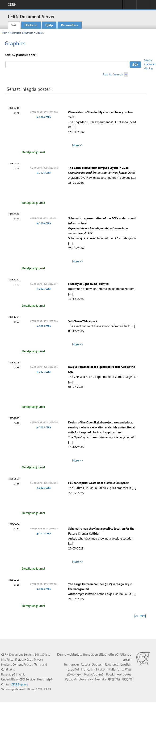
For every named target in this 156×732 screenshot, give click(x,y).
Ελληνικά (111, 664)
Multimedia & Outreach (21, 32)
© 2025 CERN (44, 288)
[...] (74, 127)
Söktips (148, 60)
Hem (4, 32)
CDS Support (20, 684)
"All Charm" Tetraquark (82, 321)
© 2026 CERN (44, 117)
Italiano (113, 669)
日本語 (126, 669)
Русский (71, 679)
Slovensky (86, 679)
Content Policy (22, 664)
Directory (143, 6)
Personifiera (69, 25)
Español (73, 669)
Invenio (20, 674)
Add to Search (113, 74)
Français (87, 669)
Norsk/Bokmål (94, 674)
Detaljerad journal (33, 152)
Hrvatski (100, 669)
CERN (12, 4)
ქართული (74, 674)
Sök (14, 25)
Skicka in (31, 25)
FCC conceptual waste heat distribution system (98, 483)
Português (124, 674)
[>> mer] (140, 616)
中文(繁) (128, 679)
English (125, 664)
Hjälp (49, 25)
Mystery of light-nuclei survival (88, 284)
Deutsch (97, 664)
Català (85, 664)
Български (71, 664)
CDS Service (27, 679)
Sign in (129, 6)
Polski (110, 674)
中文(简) (114, 679)
